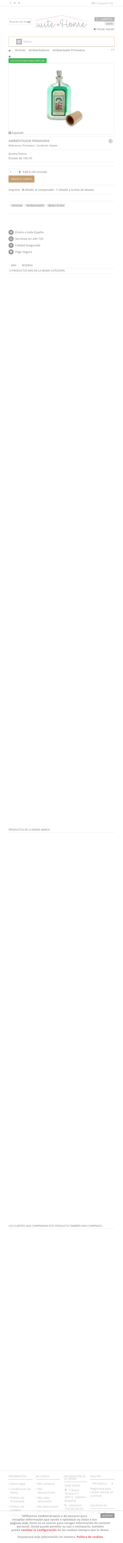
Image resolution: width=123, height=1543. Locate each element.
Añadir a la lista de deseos (76, 190)
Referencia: (15, 145)
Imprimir (14, 190)
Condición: (42, 145)
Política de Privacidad (17, 1499)
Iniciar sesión (104, 29)
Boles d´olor (57, 205)
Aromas (17, 205)
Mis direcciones (48, 1506)
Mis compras (46, 1483)
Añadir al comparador (39, 190)
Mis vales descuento (45, 1499)
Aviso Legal (17, 1483)
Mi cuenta (42, 1476)
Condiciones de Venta (20, 1490)
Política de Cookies (17, 1508)
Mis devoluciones (46, 1490)
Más (13, 265)
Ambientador (35, 205)
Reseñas (27, 265)
